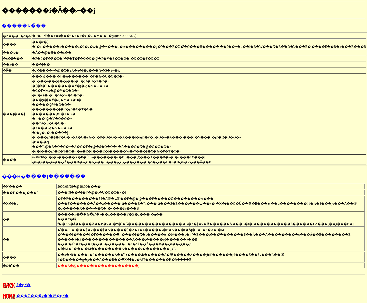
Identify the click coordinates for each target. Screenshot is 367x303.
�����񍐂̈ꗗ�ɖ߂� (16, 285)
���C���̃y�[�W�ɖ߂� (35, 296)
